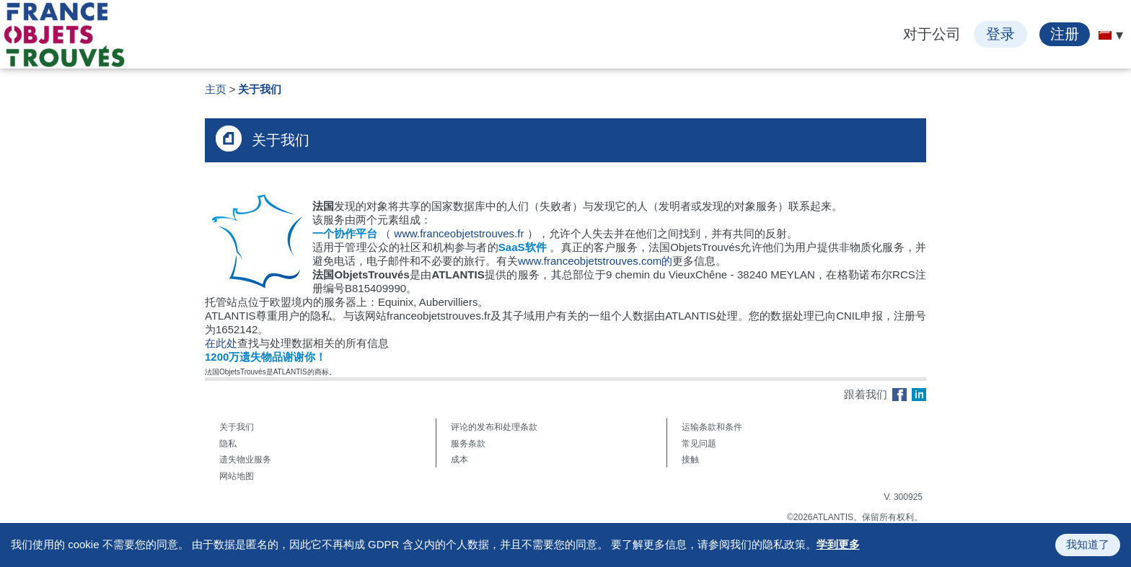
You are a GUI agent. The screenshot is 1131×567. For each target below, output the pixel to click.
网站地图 (236, 476)
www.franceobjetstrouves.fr (459, 233)
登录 (1000, 34)
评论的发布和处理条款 (494, 427)
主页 (215, 89)
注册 (1064, 34)
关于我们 (259, 89)
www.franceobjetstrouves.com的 (595, 261)
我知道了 (1087, 544)
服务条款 (468, 444)
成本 (459, 459)
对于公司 (932, 34)
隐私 (228, 444)
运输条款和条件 (712, 427)
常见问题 (699, 444)
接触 (690, 459)
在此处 (221, 343)
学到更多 (838, 544)
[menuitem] (1105, 35)
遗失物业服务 (245, 459)
